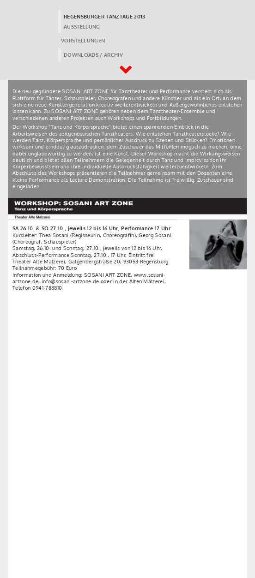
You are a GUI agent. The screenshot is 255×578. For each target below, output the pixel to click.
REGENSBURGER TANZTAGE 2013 (105, 16)
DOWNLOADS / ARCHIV (93, 55)
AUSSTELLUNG (82, 27)
